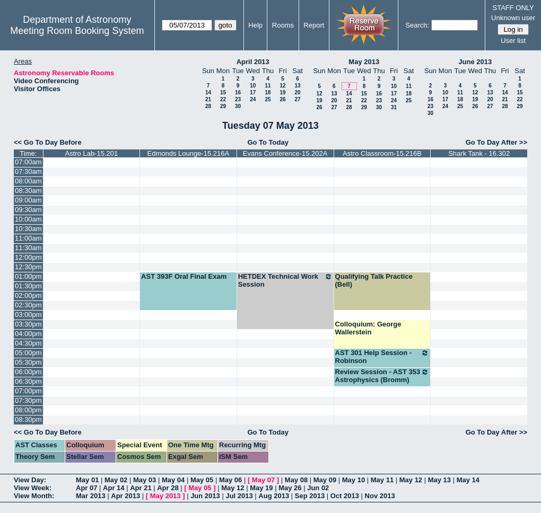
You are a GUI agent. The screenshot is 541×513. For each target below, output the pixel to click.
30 (238, 106)
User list (513, 41)
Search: (417, 25)
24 (253, 99)
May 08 (296, 480)
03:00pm (28, 315)
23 (238, 99)
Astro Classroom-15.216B (382, 153)
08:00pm (28, 410)
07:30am (28, 171)
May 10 (353, 480)
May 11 (382, 480)
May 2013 (363, 62)
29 (223, 106)
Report (313, 25)
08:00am (28, 181)
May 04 (173, 480)
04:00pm (28, 334)
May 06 (230, 480)
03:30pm (28, 324)
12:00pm (28, 257)
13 (297, 86)
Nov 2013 (380, 496)
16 (238, 92)
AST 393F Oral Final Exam (183, 276)
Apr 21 (140, 488)
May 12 (410, 480)
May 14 (468, 480)
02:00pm (28, 295)
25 (267, 99)
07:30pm (28, 400)
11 (267, 86)
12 (282, 86)
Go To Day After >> (496, 142)
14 (208, 92)
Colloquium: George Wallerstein (368, 328)
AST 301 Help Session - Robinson (382, 357)
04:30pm (28, 343)
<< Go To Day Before (48, 142)
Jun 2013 (205, 496)
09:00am (28, 200)
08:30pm (28, 419)
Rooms (283, 25)
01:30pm (28, 286)
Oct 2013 (344, 496)
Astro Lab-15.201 (91, 153)
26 (282, 99)
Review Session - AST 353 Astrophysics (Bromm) (382, 376)
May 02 (115, 480)
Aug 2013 (273, 496)
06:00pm (28, 372)
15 (223, 92)
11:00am (28, 238)
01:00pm (28, 276)
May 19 (261, 488)
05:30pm (28, 362)
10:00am (28, 219)
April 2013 (253, 62)
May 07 (263, 480)
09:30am (28, 210)
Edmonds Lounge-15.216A (188, 153)
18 (267, 92)
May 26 (289, 488)
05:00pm (28, 353)
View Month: (34, 496)
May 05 (201, 480)
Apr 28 (167, 488)
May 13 (439, 480)
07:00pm (28, 391)
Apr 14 (113, 488)
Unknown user (513, 18)
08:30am (28, 190)
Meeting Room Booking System (77, 30)
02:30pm (28, 305)
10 (253, 86)
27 (297, 99)
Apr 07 (86, 488)
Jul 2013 (238, 496)
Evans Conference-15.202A (285, 153)
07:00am (28, 162)
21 (208, 99)
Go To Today (268, 142)
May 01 (87, 480)
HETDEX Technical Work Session (285, 280)
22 (223, 99)
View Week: (32, 488)
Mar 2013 (91, 496)
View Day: (30, 480)
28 (208, 106)
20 (297, 92)
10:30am (28, 229)
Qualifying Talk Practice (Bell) (374, 280)
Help (255, 25)
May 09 (324, 480)
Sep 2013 (310, 496)
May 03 (144, 480)
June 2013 (475, 62)
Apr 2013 (125, 496)
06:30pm (28, 381)
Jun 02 (318, 488)
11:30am (28, 248)
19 (282, 92)
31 (394, 107)
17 (253, 92)
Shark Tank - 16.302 (479, 153)
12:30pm (28, 267)
